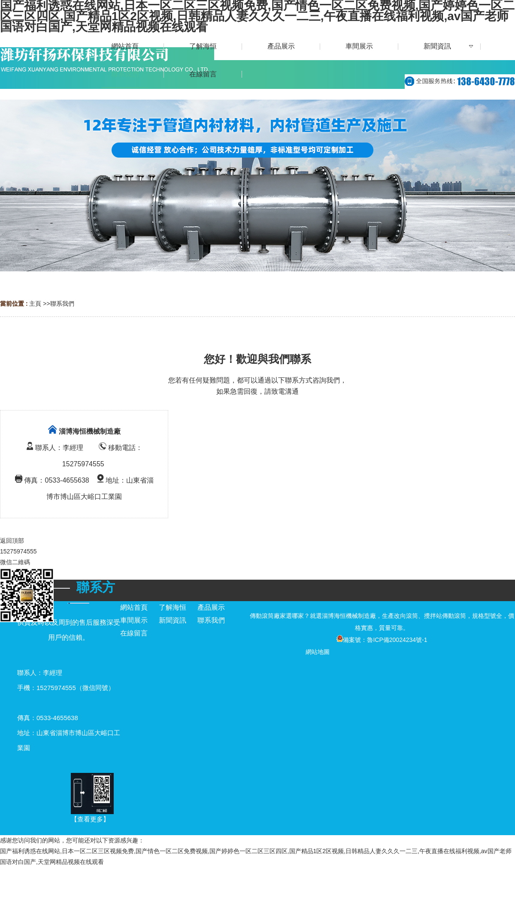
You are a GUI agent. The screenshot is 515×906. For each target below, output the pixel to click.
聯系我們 (62, 303)
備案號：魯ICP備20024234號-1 (381, 639)
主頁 (35, 303)
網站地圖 (318, 651)
